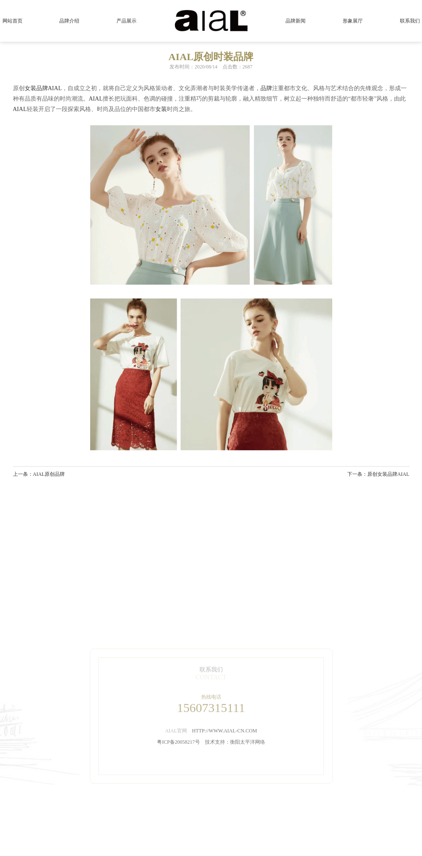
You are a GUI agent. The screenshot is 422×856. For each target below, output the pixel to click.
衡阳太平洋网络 (247, 779)
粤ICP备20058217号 (178, 779)
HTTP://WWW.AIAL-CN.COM (224, 768)
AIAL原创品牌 (49, 474)
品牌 (42, 88)
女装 (30, 88)
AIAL (55, 88)
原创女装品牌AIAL (388, 474)
